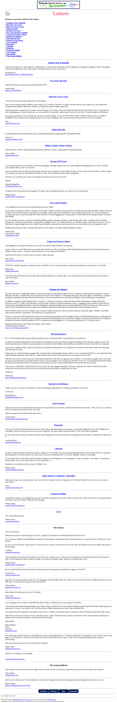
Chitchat (10, 46)
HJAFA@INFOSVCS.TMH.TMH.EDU (19, 74)
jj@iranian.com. (51, 699)
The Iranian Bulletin (14, 56)
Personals (10, 44)
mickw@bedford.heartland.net (15, 378)
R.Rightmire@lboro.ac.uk (14, 397)
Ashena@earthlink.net (13, 442)
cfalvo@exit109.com (12, 575)
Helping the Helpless (14, 36)
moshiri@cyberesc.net (13, 587)
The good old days (13, 38)
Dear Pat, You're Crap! (15, 27)
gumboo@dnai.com (12, 155)
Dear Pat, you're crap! (58, 97)
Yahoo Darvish (12, 29)
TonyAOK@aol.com (12, 123)
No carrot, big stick (58, 81)
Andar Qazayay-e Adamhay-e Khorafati (58, 476)
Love (58, 511)
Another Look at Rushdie (16, 23)
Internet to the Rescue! (58, 384)
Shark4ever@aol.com (12, 649)
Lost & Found (12, 42)
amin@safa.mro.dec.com (13, 487)
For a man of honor (58, 203)
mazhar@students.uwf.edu (14, 470)
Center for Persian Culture (17, 35)
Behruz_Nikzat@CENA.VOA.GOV (17, 685)
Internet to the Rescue (15, 40)
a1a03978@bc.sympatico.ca (15, 197)
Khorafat (10, 48)
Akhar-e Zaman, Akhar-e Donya (58, 145)
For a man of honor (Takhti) (17, 33)
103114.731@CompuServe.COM (16, 328)
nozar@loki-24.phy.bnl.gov (14, 261)
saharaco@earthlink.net (13, 90)
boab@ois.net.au (11, 631)
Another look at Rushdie (58, 63)
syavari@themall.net (12, 521)
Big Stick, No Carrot (14, 25)
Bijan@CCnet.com (11, 283)
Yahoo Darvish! (58, 129)
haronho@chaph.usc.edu (13, 139)
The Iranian (11, 54)
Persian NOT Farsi (14, 31)
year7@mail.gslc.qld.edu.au (15, 659)
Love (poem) (11, 52)
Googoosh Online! (13, 50)
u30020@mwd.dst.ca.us (13, 186)
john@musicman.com (12, 598)
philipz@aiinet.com (12, 271)
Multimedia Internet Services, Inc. (22, 699)
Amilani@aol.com (11, 675)
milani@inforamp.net (12, 552)
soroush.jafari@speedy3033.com (16, 419)
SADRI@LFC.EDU (12, 235)
